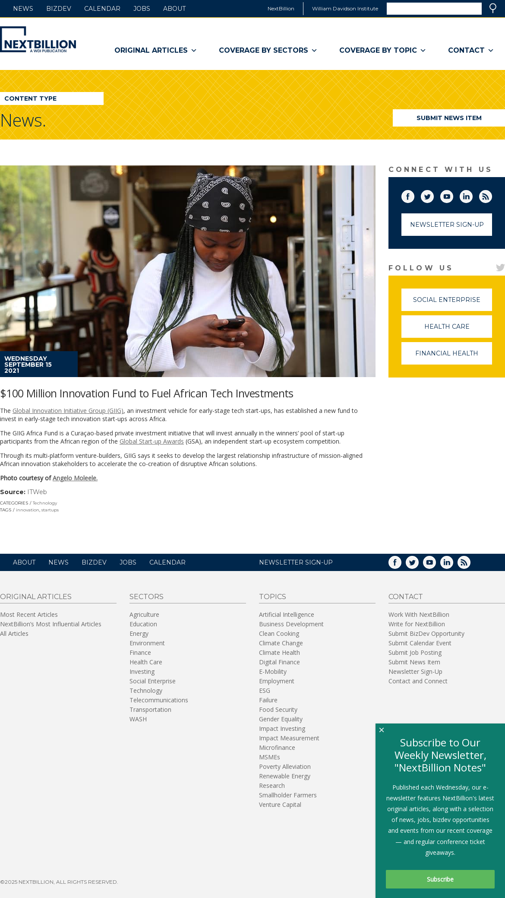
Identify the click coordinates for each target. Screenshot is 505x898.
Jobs (141, 9)
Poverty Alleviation (285, 766)
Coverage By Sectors (268, 50)
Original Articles (155, 50)
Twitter (433, 195)
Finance (140, 652)
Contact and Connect (418, 681)
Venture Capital (280, 804)
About (174, 9)
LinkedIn (472, 195)
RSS (491, 195)
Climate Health (279, 652)
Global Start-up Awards (152, 441)
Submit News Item (449, 118)
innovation (27, 510)
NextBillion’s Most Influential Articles (50, 624)
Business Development (291, 624)
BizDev (58, 9)
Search (492, 8)
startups (50, 510)
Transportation (150, 709)
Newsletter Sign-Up (447, 224)
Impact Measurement (289, 738)
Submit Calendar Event (419, 643)
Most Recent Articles (29, 614)
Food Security (278, 709)
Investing (142, 671)
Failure (268, 700)
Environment (147, 643)
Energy (138, 633)
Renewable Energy (284, 776)
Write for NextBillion (416, 624)
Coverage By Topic (382, 50)
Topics (272, 597)
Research (272, 785)
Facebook (413, 195)
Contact (471, 50)
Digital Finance (279, 662)
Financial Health (453, 357)
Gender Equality (281, 719)
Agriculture (144, 614)
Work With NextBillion (418, 614)
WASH (138, 719)
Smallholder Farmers (288, 795)
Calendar (102, 9)
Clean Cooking (279, 633)
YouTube (452, 195)
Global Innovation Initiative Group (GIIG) (68, 410)
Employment (276, 681)
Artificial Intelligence (286, 614)
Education (143, 624)
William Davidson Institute (345, 8)
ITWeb (37, 492)
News (23, 9)
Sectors (146, 597)
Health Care (458, 330)
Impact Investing (282, 728)
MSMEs (269, 757)
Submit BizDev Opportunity (426, 633)
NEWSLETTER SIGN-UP (296, 562)
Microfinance (277, 747)
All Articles (14, 633)
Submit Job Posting (415, 652)
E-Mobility (273, 671)
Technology (45, 503)
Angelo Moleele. (75, 478)
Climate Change (281, 643)
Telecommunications (158, 700)
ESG (264, 690)
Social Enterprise (452, 303)
